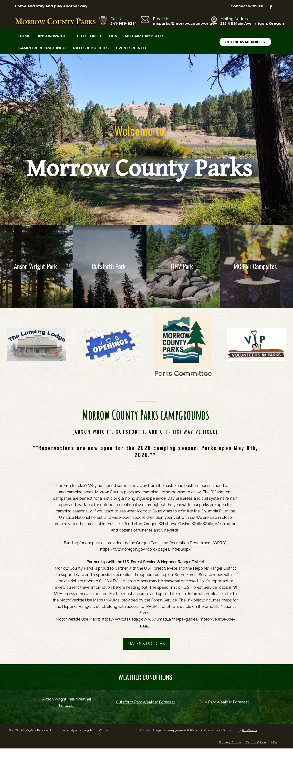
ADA (274, 742)
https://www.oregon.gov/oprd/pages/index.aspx (145, 549)
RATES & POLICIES (146, 643)
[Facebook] (273, 6)
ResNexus (249, 730)
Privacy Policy (230, 742)
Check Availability (245, 42)
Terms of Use (256, 742)
